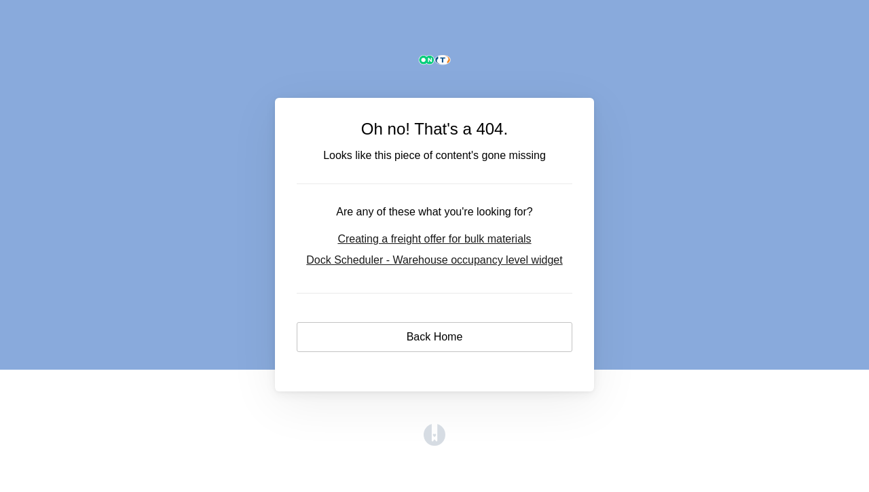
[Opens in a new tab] (434, 442)
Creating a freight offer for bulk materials (434, 239)
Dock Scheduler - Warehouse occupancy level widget (434, 260)
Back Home (435, 336)
